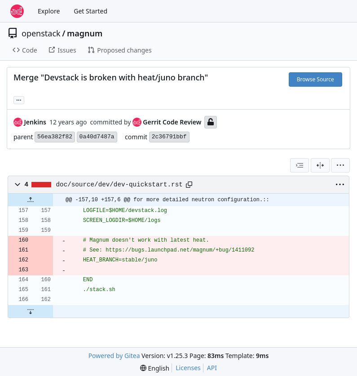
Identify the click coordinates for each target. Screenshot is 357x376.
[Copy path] (189, 184)
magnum (84, 33)
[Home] (17, 11)
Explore (49, 11)
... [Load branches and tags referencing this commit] (19, 99)
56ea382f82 (54, 136)
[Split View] (320, 165)
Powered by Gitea (114, 355)
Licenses (188, 367)
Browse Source (315, 79)
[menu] (340, 165)
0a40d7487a (97, 136)
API (212, 367)
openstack (41, 33)
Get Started (90, 11)
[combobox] (299, 165)
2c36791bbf (169, 136)
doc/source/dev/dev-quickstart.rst (119, 184)
